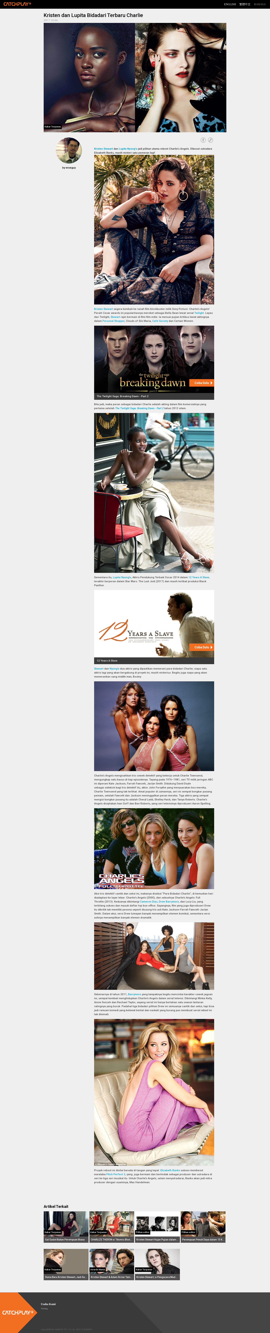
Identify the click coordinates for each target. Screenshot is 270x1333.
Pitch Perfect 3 (115, 1174)
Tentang (44, 1308)
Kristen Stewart (103, 148)
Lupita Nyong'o (128, 148)
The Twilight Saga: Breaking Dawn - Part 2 (139, 408)
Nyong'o (114, 668)
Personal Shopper (113, 321)
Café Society (160, 321)
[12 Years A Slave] (154, 627)
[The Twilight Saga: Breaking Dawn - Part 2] (154, 363)
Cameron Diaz (148, 901)
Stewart (115, 317)
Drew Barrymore (169, 901)
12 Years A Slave (198, 577)
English (230, 4)
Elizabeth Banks (170, 1170)
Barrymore (134, 994)
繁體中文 (245, 4)
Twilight (199, 313)
